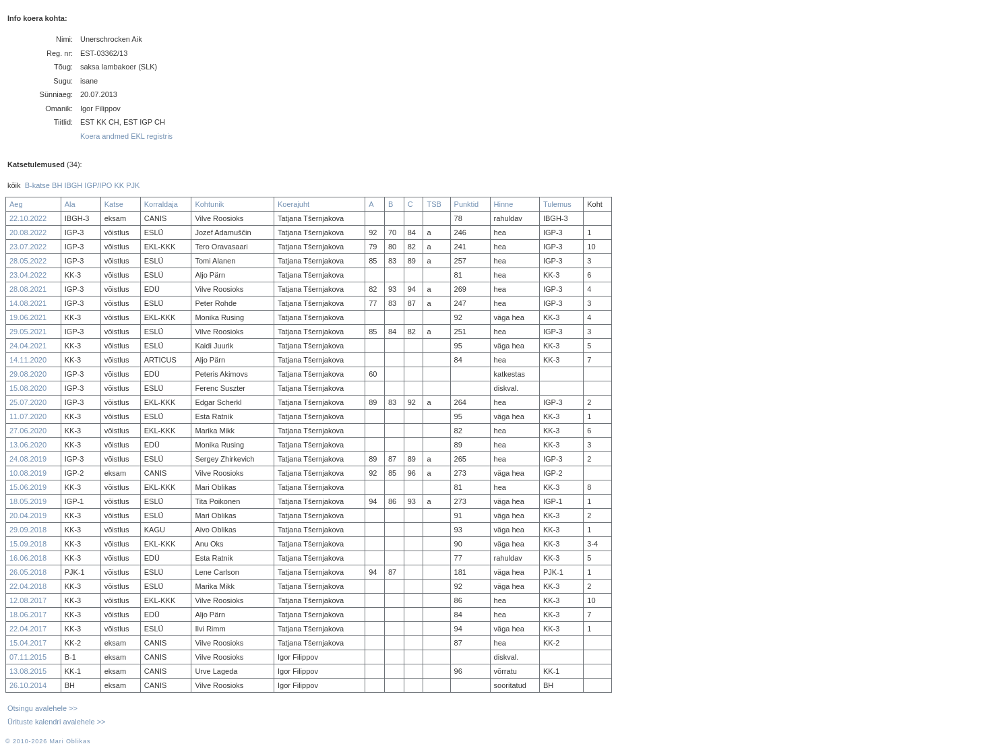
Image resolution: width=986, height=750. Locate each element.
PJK (133, 185)
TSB (434, 204)
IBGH (73, 185)
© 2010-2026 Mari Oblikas (47, 741)
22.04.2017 (28, 629)
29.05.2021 (28, 331)
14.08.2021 (28, 303)
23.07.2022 (28, 247)
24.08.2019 (28, 459)
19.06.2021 (28, 317)
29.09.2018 (28, 530)
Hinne (504, 204)
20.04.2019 (28, 515)
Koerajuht (293, 204)
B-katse (37, 185)
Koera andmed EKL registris (126, 136)
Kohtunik (209, 204)
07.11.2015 (28, 657)
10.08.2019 (28, 473)
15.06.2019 (28, 487)
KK (119, 185)
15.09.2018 (28, 544)
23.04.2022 (28, 275)
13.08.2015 (28, 671)
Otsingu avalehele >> (42, 708)
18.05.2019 (28, 501)
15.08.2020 (28, 388)
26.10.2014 (28, 685)
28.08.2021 (28, 289)
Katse (113, 204)
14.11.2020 (28, 360)
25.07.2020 (28, 402)
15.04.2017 (28, 643)
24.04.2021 (28, 346)
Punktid (466, 204)
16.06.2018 (28, 558)
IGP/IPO (98, 185)
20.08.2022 (28, 232)
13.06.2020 (28, 445)
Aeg (16, 204)
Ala (70, 204)
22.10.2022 (28, 218)
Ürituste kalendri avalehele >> (56, 722)
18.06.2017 (28, 615)
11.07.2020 (28, 416)
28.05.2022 (28, 261)
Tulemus (557, 204)
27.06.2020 (28, 431)
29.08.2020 (28, 374)
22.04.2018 (28, 586)
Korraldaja (161, 204)
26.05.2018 (28, 572)
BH (57, 185)
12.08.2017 (28, 600)
